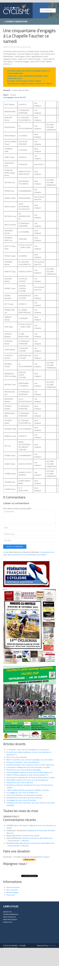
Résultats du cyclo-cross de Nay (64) (19, 782)
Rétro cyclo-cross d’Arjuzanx (16, 757)
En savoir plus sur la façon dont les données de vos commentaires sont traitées (28, 553)
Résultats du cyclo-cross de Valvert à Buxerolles (23, 770)
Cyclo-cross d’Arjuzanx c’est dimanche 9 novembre (24, 795)
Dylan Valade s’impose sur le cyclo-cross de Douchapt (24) (27, 780)
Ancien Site (7, 912)
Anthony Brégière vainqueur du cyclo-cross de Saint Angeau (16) (29, 772)
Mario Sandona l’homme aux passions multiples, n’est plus (27, 790)
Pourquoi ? (46, 857)
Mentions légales (12, 892)
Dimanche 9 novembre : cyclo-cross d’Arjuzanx (22, 762)
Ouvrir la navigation (15, 21)
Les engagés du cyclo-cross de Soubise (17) (22, 792)
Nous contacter (12, 890)
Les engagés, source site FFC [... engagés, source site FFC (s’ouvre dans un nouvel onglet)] (14, 97)
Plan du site (10, 895)
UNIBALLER (52, 945)
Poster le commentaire (14, 546)
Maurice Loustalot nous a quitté (27, 835)
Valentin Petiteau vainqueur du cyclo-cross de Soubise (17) (27, 775)
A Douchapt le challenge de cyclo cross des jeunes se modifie (28, 767)
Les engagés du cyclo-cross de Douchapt (21, 800)
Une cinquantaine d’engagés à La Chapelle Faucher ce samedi (29, 36)
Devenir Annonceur (13, 887)
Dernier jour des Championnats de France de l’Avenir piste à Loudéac (30, 777)
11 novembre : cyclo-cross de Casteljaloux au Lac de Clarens (27, 749)
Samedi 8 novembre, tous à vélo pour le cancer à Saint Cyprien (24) (30, 764)
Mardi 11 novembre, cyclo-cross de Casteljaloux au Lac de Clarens (29, 759)
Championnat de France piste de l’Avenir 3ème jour (24, 797)
